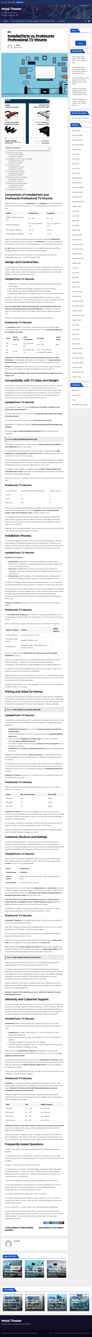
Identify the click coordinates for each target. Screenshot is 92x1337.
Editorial (75, 390)
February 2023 (77, 178)
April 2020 (76, 339)
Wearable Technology (79, 405)
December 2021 (77, 244)
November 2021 (77, 249)
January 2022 (77, 239)
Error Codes (76, 395)
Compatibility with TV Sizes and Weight (19, 159)
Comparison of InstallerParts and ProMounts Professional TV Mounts (28, 150)
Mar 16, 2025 (55, 1305)
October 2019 (77, 367)
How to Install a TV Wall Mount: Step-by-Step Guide (33, 21)
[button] (85, 21)
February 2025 (77, 135)
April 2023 (75, 168)
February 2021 (77, 291)
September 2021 (78, 258)
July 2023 (75, 154)
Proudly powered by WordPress (10, 1333)
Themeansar (34, 1333)
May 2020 (75, 334)
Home (5, 21)
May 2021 (75, 277)
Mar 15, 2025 (77, 1305)
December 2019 (77, 358)
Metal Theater (11, 9)
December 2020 (77, 301)
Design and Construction (15, 153)
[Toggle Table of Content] (48, 148)
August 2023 (76, 149)
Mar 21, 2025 (10, 1305)
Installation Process (13, 165)
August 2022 (76, 206)
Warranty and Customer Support (17, 183)
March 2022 (76, 230)
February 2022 (77, 235)
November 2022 (77, 192)
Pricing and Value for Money (16, 171)
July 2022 (75, 211)
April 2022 (75, 225)
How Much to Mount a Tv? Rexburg (11, 1271)
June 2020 (76, 329)
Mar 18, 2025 (33, 1305)
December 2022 (77, 187)
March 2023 (76, 173)
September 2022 (78, 201)
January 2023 (77, 183)
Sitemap (62, 21)
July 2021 (75, 268)
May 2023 (75, 164)
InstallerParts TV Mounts (17, 154)
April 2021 (75, 282)
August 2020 (76, 320)
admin (18, 45)
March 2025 (76, 130)
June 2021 (75, 273)
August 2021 (76, 263)
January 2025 (77, 140)
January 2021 (76, 296)
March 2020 (76, 344)
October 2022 (77, 197)
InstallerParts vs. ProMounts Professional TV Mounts (31, 38)
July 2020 (75, 325)
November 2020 (77, 306)
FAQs (9, 31)
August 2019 (76, 377)
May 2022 (75, 220)
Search (74, 30)
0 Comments (16, 1308)
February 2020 (77, 348)
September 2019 (78, 372)
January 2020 (77, 353)
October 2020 (77, 310)
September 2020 (78, 315)
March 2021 (76, 287)
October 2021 (77, 254)
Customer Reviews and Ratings (17, 177)
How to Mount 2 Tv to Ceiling (51, 1228)
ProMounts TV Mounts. (16, 187)
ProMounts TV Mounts (16, 156)
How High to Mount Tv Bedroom (55, 1271)
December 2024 (77, 145)
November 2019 (77, 363)
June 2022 (76, 216)
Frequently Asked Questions (16, 189)
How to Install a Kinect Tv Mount (34, 1271)
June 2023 (76, 159)
